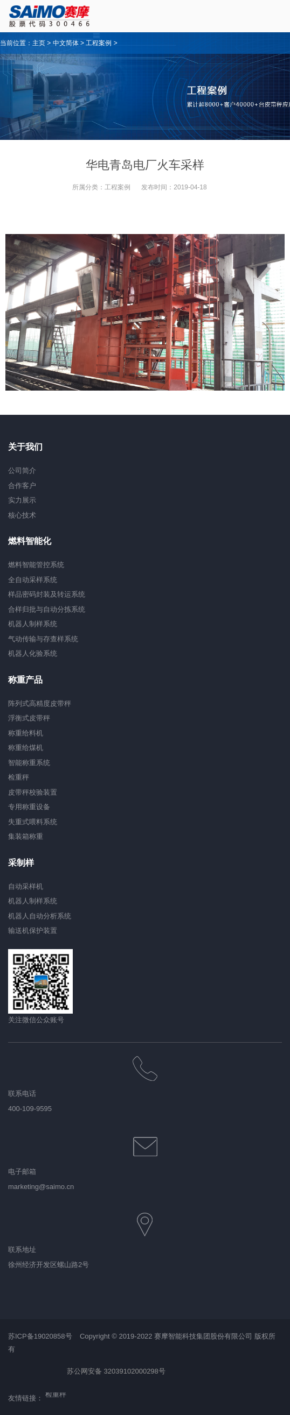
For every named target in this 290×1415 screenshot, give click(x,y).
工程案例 (99, 43)
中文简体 (66, 43)
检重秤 (55, 1395)
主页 (38, 43)
